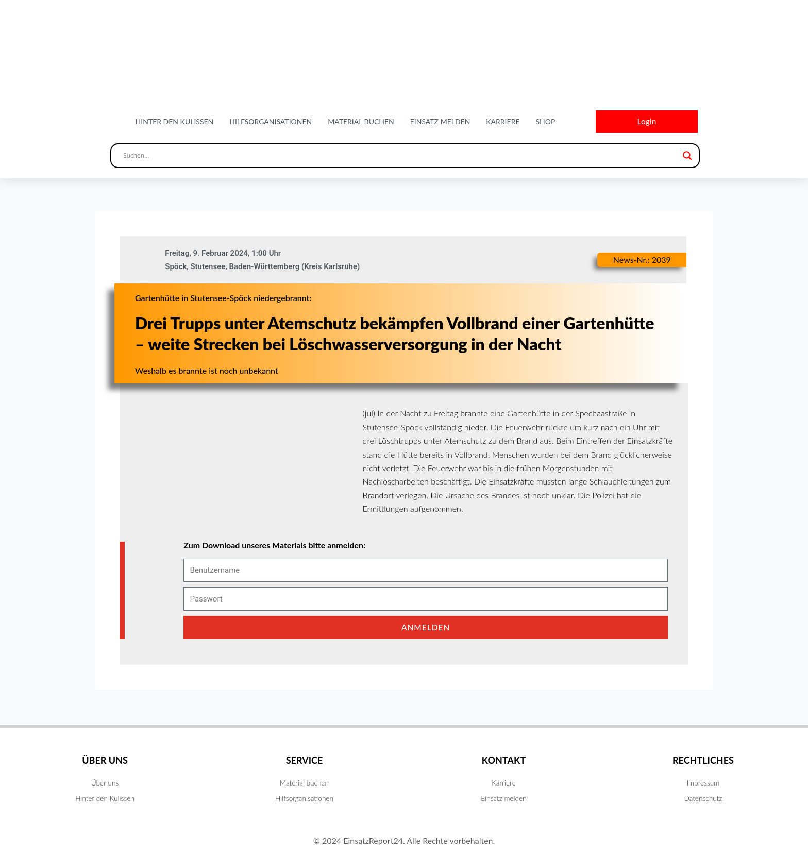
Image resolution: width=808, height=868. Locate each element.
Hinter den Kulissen (175, 122)
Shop (545, 122)
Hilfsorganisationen (270, 122)
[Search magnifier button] (687, 156)
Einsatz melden (440, 122)
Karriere (502, 122)
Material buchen (361, 122)
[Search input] (400, 156)
